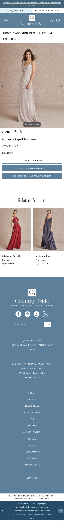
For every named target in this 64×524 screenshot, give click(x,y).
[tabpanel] (32, 86)
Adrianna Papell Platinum (33, 34)
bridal (32, 442)
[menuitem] (16, 11)
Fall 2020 (9, 39)
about (32, 396)
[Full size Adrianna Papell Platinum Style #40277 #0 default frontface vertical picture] (32, 86)
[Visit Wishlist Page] (58, 21)
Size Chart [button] (8, 153)
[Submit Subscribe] (47, 328)
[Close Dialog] (3, 514)
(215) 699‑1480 (32, 344)
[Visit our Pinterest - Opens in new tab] (27, 317)
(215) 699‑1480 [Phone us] (16, 10)
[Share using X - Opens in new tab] (21, 132)
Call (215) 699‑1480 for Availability (32, 178)
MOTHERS (32, 461)
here (32, 521)
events (32, 403)
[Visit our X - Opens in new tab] (46, 317)
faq (32, 422)
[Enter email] (32, 328)
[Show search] (51, 21)
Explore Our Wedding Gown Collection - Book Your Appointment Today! (32, 4)
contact (32, 428)
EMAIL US (32, 481)
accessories (32, 416)
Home (7, 34)
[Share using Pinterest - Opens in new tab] (15, 132)
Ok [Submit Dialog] (60, 514)
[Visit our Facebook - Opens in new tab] (18, 317)
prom (32, 448)
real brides (31, 409)
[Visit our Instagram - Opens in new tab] (36, 317)
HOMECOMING (32, 455)
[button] (6, 21)
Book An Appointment (32, 170)
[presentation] (15, 233)
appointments (32, 435)
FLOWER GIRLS (32, 468)
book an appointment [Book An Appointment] (48, 10)
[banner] (32, 21)
